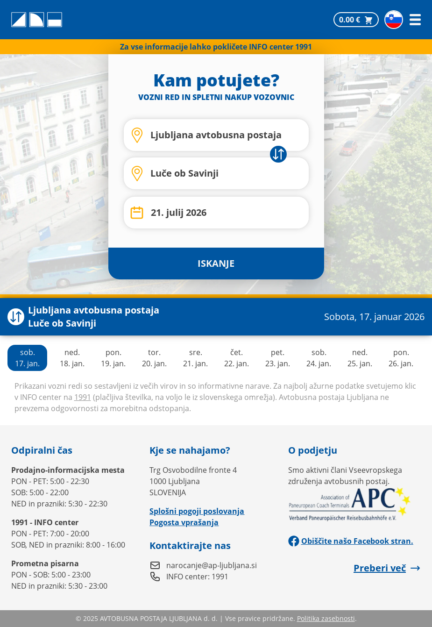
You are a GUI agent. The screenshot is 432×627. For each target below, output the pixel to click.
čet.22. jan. (236, 358)
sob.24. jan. (318, 358)
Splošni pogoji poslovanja (196, 511)
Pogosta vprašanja (184, 522)
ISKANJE (216, 263)
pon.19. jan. (113, 358)
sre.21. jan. (195, 358)
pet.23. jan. (277, 358)
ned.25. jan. (359, 358)
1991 (82, 397)
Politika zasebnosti (326, 618)
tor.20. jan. (154, 358)
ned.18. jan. (72, 358)
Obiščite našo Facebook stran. (350, 541)
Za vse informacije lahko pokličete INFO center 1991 (216, 47)
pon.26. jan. (401, 358)
